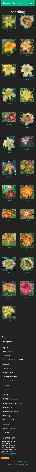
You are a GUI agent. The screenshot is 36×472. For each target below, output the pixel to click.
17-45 (27, 104)
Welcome (6, 385)
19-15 (9, 247)
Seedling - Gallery (9, 420)
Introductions (8, 407)
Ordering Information (10, 377)
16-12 (27, 30)
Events (5, 389)
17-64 (27, 127)
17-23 (9, 103)
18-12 (27, 220)
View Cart (5, 458)
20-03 (9, 320)
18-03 (27, 175)
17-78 (27, 149)
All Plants (6, 424)
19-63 (27, 298)
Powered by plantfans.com (18, 461)
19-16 (27, 249)
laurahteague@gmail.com (9, 454)
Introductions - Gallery (11, 411)
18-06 (9, 220)
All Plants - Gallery (9, 428)
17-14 (27, 55)
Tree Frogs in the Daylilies (11, 381)
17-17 (9, 78)
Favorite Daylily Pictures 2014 (13, 360)
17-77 (9, 152)
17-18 (27, 80)
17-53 (9, 124)
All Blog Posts (7, 342)
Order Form (6, 432)
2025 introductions (10, 399)
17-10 (9, 56)
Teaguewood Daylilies (12, 3)
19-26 (9, 272)
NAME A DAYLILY (8, 372)
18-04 (9, 201)
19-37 (9, 298)
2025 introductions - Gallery (13, 403)
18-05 (27, 200)
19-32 (27, 272)
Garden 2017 (7, 364)
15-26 (9, 31)
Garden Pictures (8, 368)
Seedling (6, 416)
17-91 (9, 177)
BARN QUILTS (7, 351)
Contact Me (6, 355)
